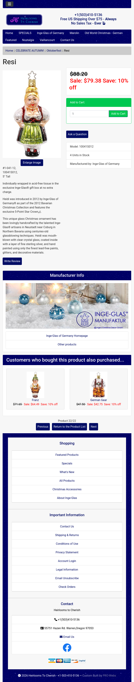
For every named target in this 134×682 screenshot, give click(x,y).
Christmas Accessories (66, 489)
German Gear (98, 400)
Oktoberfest (54, 50)
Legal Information (67, 569)
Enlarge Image (32, 162)
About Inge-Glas (67, 498)
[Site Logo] (24, 20)
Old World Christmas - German (104, 33)
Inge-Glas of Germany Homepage (67, 335)
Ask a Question (77, 134)
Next (93, 426)
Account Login (67, 561)
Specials (67, 463)
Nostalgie (28, 40)
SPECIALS (25, 33)
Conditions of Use (67, 543)
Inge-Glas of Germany (50, 33)
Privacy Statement (67, 552)
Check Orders (67, 587)
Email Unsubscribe (67, 578)
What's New (67, 472)
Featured (11, 40)
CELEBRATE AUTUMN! (30, 50)
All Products (66, 480)
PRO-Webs (109, 675)
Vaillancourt (47, 40)
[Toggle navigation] (9, 4)
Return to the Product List (69, 426)
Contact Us (67, 40)
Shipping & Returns (67, 535)
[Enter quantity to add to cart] (89, 113)
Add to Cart (118, 113)
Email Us (67, 637)
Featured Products (67, 454)
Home (9, 33)
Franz (35, 400)
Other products (67, 344)
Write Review (12, 261)
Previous (43, 426)
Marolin (74, 33)
